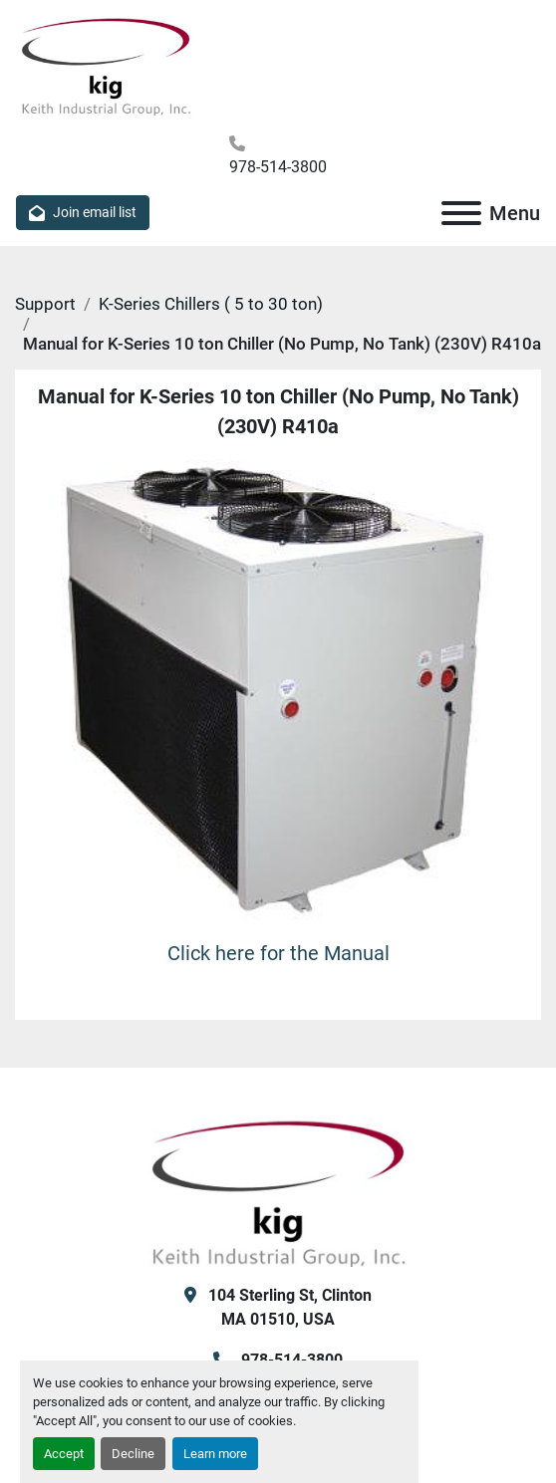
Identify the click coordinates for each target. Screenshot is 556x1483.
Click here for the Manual (278, 953)
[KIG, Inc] (278, 1190)
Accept (64, 1453)
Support (45, 304)
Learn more (215, 1453)
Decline (133, 1453)
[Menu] (461, 213)
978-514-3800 (278, 166)
